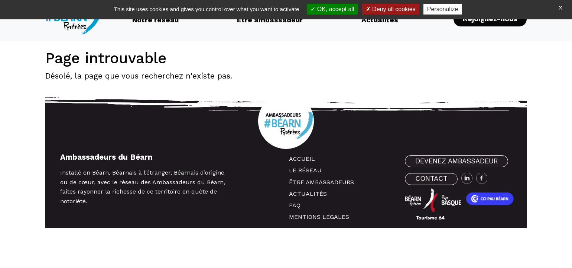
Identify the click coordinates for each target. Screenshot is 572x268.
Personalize (442, 9)
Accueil (302, 158)
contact (431, 178)
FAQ (294, 205)
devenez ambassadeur (456, 161)
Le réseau (305, 170)
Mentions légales (319, 216)
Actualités (308, 193)
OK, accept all (332, 9)
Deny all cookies (391, 9)
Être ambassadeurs (321, 182)
